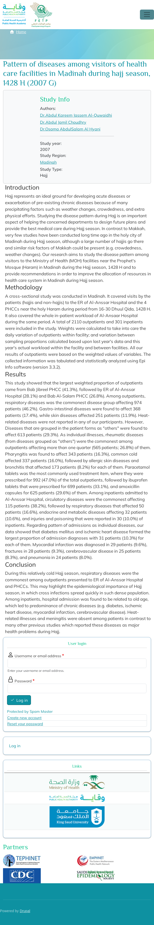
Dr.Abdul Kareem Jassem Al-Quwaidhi (76, 115)
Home (21, 31)
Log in (22, 700)
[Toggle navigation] (147, 15)
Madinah (48, 162)
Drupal (25, 911)
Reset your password (25, 723)
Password (23, 681)
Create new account (24, 717)
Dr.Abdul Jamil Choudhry (63, 122)
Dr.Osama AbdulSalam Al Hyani (70, 128)
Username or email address (38, 655)
